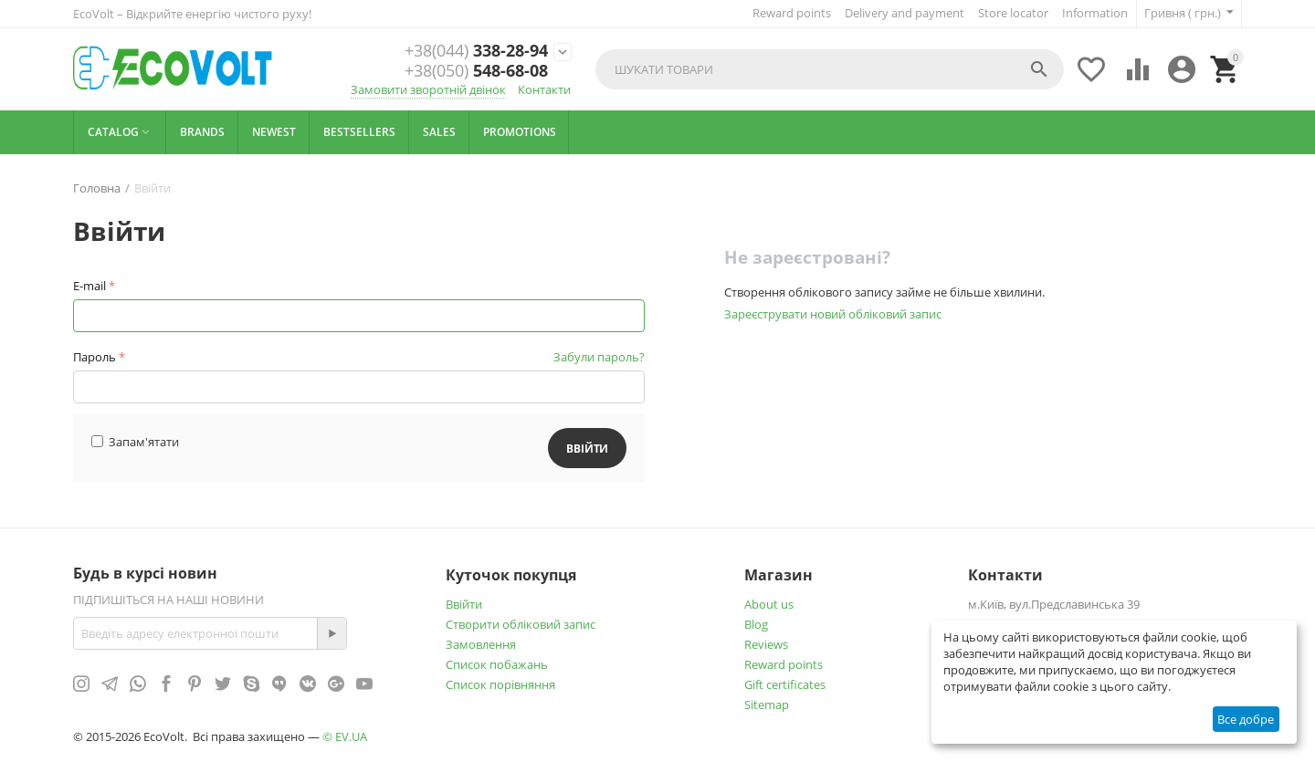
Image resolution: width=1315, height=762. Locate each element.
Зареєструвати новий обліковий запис (833, 314)
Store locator (1013, 13)
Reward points (791, 13)
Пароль (94, 357)
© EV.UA (344, 736)
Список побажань (497, 664)
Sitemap (766, 704)
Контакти (544, 89)
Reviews (766, 644)
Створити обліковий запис (520, 624)
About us (769, 604)
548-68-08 (476, 71)
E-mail (89, 285)
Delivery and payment (904, 13)
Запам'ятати (135, 441)
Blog (756, 624)
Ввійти (464, 604)
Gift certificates (785, 684)
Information (1095, 13)
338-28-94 (476, 51)
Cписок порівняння (500, 684)
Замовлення (481, 644)
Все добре (1245, 719)
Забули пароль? (599, 357)
